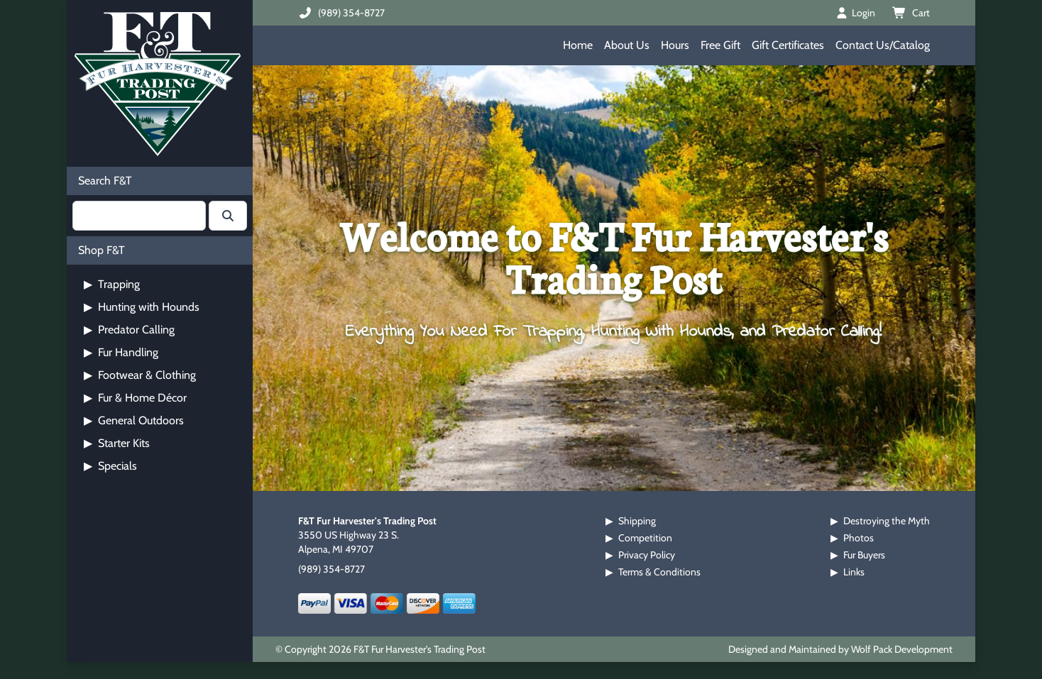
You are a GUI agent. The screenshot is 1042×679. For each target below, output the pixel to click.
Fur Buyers (864, 554)
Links (854, 571)
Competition (645, 537)
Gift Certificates (788, 45)
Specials (110, 466)
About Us (626, 45)
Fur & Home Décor (135, 397)
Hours (675, 45)
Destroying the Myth (886, 520)
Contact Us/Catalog (882, 45)
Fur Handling (121, 352)
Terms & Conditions (659, 571)
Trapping (112, 284)
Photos (858, 537)
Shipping (637, 520)
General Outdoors (134, 420)
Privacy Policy (646, 554)
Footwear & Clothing (140, 375)
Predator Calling (129, 329)
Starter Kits (117, 443)
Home (578, 45)
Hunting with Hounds (141, 307)
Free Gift (720, 45)
